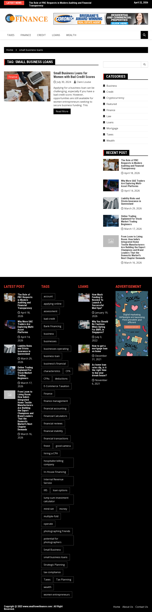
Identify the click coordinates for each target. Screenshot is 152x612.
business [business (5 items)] (49, 333)
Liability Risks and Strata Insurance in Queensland (131, 201)
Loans (56, 35)
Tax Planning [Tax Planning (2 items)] (63, 579)
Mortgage (112, 128)
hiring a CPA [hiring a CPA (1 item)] (51, 453)
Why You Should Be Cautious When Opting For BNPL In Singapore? (100, 327)
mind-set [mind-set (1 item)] (49, 508)
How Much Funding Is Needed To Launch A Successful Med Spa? (98, 301)
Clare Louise (84, 82)
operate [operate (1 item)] (48, 523)
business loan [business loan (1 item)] (52, 356)
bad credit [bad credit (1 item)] (49, 318)
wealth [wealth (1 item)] (47, 587)
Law (108, 116)
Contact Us (141, 606)
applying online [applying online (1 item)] (52, 303)
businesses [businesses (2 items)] (50, 341)
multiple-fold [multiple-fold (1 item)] (51, 516)
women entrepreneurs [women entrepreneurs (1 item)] (57, 594)
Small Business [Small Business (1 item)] (52, 549)
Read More (62, 111)
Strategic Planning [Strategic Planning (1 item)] (54, 564)
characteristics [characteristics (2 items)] (52, 371)
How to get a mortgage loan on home (99, 348)
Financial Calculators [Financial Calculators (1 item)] (55, 416)
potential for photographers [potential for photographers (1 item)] (52, 540)
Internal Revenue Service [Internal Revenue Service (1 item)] (53, 481)
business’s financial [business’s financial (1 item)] (55, 363)
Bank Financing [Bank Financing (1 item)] (52, 326)
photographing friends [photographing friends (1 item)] (57, 531)
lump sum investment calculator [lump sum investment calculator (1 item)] (56, 499)
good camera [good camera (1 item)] (63, 446)
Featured (111, 104)
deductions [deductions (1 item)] (61, 378)
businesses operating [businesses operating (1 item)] (56, 348)
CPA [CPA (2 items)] (68, 371)
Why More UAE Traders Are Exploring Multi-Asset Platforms (133, 183)
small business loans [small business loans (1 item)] (55, 557)
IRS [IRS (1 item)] (45, 490)
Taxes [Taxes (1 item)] (47, 579)
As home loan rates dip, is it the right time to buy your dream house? (99, 370)
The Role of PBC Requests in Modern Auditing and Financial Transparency (60, 4)
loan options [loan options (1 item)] (60, 490)
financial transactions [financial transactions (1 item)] (56, 438)
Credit (41, 35)
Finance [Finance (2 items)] (48, 393)
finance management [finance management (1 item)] (56, 401)
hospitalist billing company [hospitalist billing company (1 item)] (53, 462)
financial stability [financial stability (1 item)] (53, 431)
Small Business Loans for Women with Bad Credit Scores (74, 75)
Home (116, 606)
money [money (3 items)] (63, 508)
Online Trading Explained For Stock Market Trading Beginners (131, 220)
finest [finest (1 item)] (47, 446)
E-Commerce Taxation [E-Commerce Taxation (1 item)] (56, 386)
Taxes (10, 35)
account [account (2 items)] (48, 296)
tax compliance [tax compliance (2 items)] (52, 572)
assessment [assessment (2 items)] (50, 311)
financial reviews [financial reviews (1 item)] (53, 423)
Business (111, 85)
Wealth (71, 35)
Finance (26, 35)
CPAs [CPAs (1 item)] (46, 378)
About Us (127, 606)
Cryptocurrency (115, 98)
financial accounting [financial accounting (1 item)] (55, 408)
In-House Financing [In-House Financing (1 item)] (55, 472)
